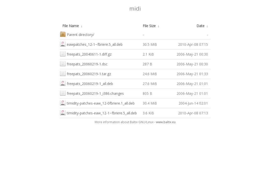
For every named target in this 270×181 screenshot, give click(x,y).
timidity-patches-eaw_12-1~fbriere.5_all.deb (98, 112)
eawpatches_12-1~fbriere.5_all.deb (91, 44)
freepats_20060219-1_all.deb (86, 83)
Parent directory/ (77, 34)
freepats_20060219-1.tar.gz (85, 73)
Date (200, 25)
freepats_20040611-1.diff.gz (86, 54)
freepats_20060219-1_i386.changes (92, 93)
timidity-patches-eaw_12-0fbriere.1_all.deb (97, 103)
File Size (149, 25)
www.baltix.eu (166, 122)
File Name (70, 25)
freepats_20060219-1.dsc (83, 63)
